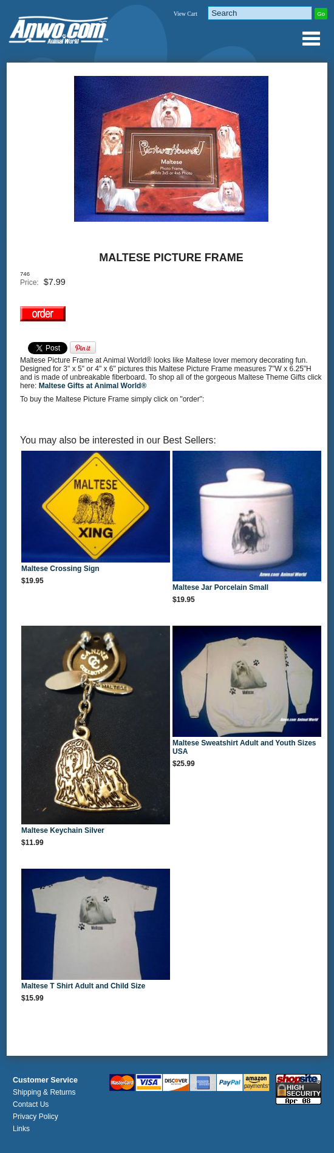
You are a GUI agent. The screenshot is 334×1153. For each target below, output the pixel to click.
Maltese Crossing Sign (60, 568)
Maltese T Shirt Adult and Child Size (83, 986)
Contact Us (31, 1104)
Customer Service (45, 1080)
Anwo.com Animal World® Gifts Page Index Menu (311, 38)
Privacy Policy (35, 1116)
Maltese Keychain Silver (62, 830)
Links (21, 1128)
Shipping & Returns (44, 1092)
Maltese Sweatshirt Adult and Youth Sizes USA (244, 747)
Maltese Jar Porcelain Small (220, 587)
